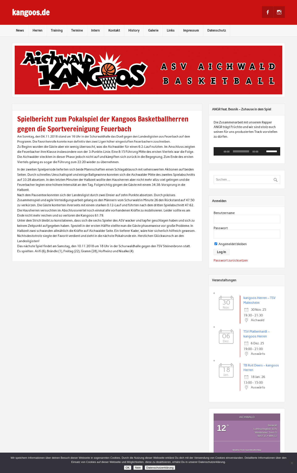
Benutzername (224, 213)
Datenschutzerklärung (160, 467)
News (20, 30)
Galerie (153, 30)
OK (128, 467)
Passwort (221, 228)
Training (57, 30)
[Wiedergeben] (219, 151)
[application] (247, 151)
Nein (138, 467)
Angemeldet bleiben (230, 244)
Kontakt (114, 30)
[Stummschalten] (263, 151)
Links (171, 30)
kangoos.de (31, 12)
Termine (77, 30)
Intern (95, 30)
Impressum (191, 30)
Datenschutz (216, 30)
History (133, 30)
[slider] (241, 151)
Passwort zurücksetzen (231, 260)
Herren (37, 30)
